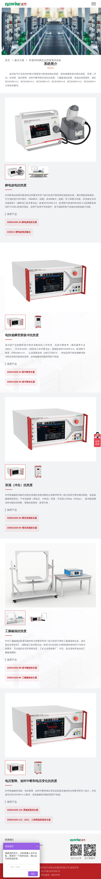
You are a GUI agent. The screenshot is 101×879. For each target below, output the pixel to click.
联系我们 (9, 839)
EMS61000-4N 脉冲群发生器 (21, 382)
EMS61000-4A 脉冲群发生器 (21, 372)
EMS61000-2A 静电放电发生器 (22, 222)
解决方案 (19, 60)
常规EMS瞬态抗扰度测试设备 (45, 60)
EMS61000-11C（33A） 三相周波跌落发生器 (29, 820)
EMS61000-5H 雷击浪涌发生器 (22, 528)
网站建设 (45, 875)
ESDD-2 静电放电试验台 (19, 232)
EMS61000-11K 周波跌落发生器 (22, 810)
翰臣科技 (55, 875)
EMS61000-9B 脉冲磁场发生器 (22, 668)
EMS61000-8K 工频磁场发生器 (22, 677)
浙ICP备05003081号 (50, 871)
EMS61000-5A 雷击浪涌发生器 (22, 518)
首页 (7, 60)
